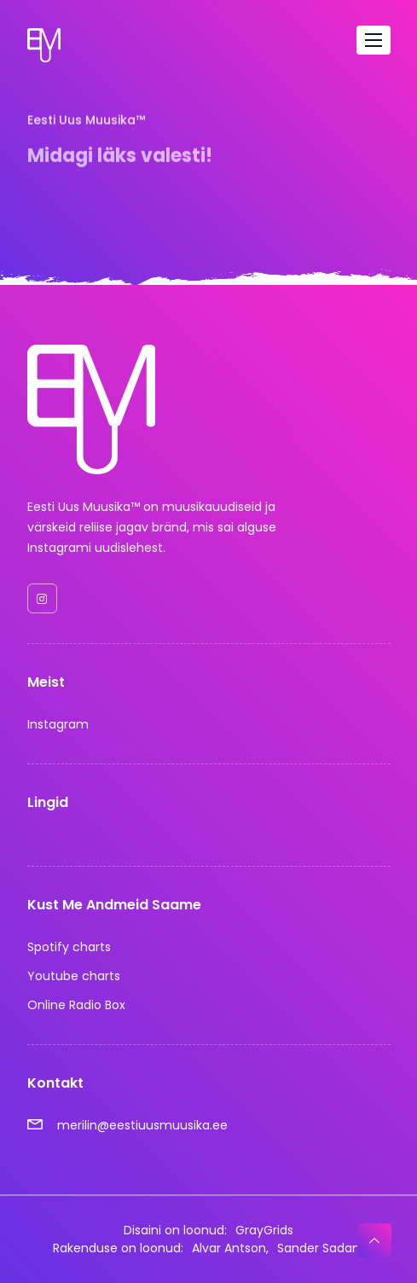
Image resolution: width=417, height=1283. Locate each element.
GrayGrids (264, 1230)
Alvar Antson (229, 1248)
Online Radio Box (76, 1004)
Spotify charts (69, 946)
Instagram (58, 724)
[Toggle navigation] (373, 40)
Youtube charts (73, 975)
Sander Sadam (321, 1248)
